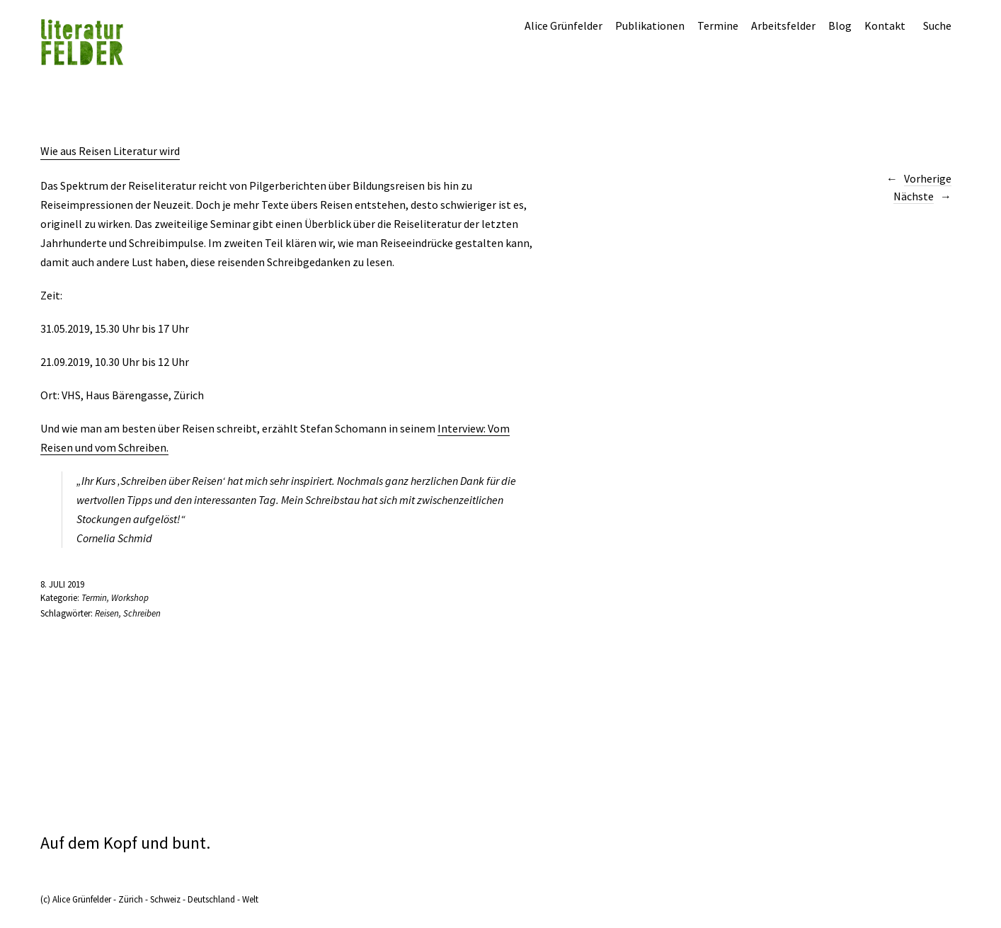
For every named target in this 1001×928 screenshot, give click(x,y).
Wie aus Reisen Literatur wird (110, 151)
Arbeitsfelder (783, 25)
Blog (840, 25)
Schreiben (142, 613)
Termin (94, 598)
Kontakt (884, 25)
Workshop (130, 598)
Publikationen (650, 25)
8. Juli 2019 (62, 584)
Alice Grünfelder (563, 25)
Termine (717, 25)
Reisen (107, 613)
